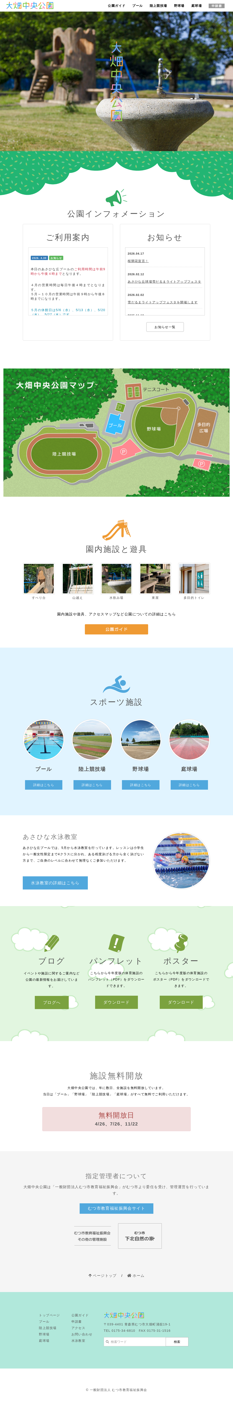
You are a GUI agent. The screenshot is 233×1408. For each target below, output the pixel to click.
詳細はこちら (43, 785)
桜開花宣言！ (138, 261)
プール (137, 5)
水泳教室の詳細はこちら (55, 883)
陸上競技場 (158, 5)
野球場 (179, 5)
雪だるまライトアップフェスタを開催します (163, 302)
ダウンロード (116, 1002)
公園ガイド (116, 5)
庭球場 (196, 5)
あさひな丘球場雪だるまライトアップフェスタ (164, 281)
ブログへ (52, 1002)
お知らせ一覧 (164, 327)
